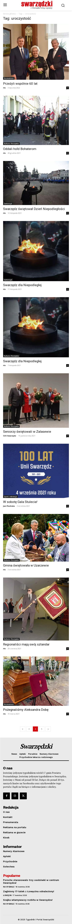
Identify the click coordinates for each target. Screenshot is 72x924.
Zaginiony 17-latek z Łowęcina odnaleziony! (28, 891)
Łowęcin (7, 895)
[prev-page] (22, 729)
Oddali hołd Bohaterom (19, 149)
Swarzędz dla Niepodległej (22, 285)
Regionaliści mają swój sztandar (26, 644)
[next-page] (48, 729)
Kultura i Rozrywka (11, 144)
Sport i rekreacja (10, 496)
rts (4, 88)
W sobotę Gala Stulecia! (20, 502)
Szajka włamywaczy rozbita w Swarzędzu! (27, 900)
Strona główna (9, 13)
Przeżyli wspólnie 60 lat (20, 83)
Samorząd (8, 204)
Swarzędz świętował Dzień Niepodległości (34, 209)
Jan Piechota (9, 506)
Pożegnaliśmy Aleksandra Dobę (25, 710)
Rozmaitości (9, 78)
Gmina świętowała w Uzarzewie (26, 565)
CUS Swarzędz (9, 436)
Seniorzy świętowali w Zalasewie (27, 431)
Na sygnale (8, 887)
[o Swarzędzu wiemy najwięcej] (37, 5)
